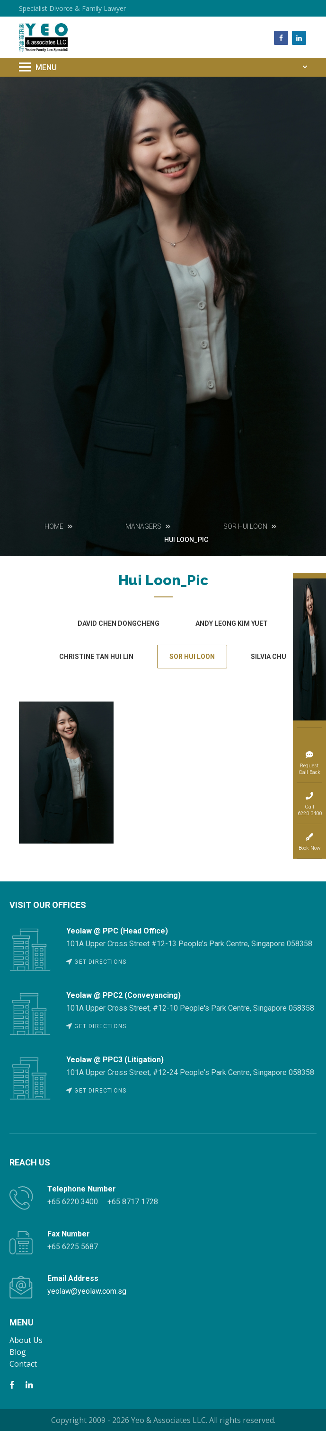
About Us (26, 1340)
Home (53, 526)
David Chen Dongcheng (118, 623)
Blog (17, 1352)
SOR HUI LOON (192, 656)
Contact (23, 1364)
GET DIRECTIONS (96, 962)
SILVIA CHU (268, 656)
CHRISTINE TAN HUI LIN (96, 656)
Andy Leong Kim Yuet (231, 623)
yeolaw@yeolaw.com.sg (86, 1291)
